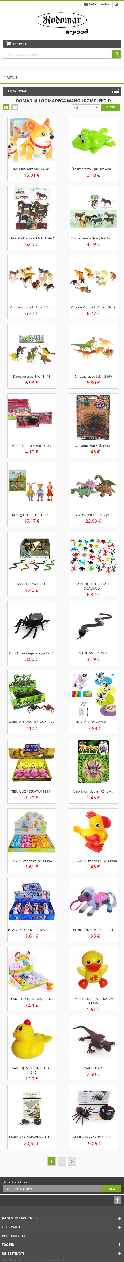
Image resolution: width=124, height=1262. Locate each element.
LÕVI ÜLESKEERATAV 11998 (31, 860)
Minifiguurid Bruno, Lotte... (32, 515)
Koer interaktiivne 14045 (31, 169)
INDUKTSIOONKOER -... (93, 722)
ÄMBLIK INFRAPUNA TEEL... (93, 1137)
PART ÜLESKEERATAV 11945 (31, 999)
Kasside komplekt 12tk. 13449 (93, 307)
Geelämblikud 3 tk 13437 (93, 445)
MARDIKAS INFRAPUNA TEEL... (31, 1137)
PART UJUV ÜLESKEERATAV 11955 (93, 1001)
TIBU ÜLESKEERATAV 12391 (31, 791)
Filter (111, 107)
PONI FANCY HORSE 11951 (93, 930)
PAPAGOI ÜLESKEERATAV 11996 (93, 860)
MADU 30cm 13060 (31, 584)
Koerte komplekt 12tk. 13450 (32, 307)
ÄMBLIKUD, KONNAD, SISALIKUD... (93, 586)
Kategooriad (16, 91)
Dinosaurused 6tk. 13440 (93, 376)
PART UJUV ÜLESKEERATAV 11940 (31, 1070)
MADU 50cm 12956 (93, 653)
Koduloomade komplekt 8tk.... (93, 238)
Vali (86, 107)
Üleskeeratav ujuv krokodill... (93, 169)
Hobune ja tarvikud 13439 (31, 445)
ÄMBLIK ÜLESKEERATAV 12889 (31, 722)
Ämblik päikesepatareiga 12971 (32, 653)
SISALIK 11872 (93, 1068)
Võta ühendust (100, 4)
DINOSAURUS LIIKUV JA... (93, 515)
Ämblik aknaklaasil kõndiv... (93, 791)
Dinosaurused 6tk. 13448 (31, 376)
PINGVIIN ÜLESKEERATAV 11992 (31, 930)
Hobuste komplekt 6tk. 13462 (31, 238)
